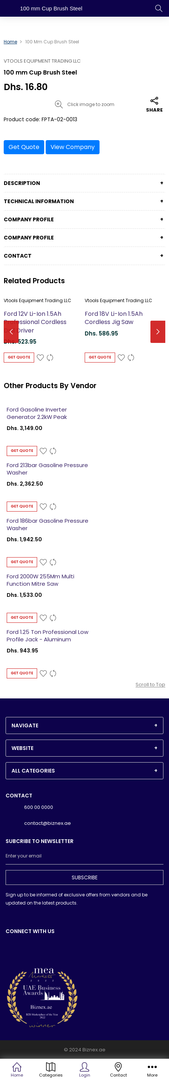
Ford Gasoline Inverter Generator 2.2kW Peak (37, 413)
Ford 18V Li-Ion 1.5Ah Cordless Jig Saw (114, 318)
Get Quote (24, 147)
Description (22, 183)
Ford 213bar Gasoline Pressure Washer (47, 469)
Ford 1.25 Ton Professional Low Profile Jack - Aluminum (47, 636)
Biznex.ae (93, 1049)
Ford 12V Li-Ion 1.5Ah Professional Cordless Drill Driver (35, 322)
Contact (18, 255)
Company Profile (29, 219)
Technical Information (39, 201)
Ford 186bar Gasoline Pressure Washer (47, 524)
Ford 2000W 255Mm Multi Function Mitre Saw (40, 580)
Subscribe (85, 877)
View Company (73, 147)
